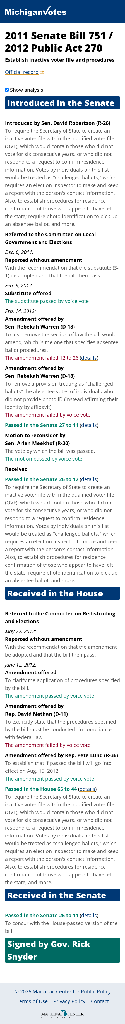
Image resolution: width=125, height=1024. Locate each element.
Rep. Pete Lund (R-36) (91, 755)
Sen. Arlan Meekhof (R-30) (37, 443)
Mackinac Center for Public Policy (72, 991)
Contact (100, 1001)
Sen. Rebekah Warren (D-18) (40, 326)
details (89, 357)
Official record (22, 72)
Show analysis (26, 89)
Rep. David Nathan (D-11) (36, 713)
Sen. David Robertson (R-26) (75, 123)
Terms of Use (32, 1001)
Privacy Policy (69, 1001)
